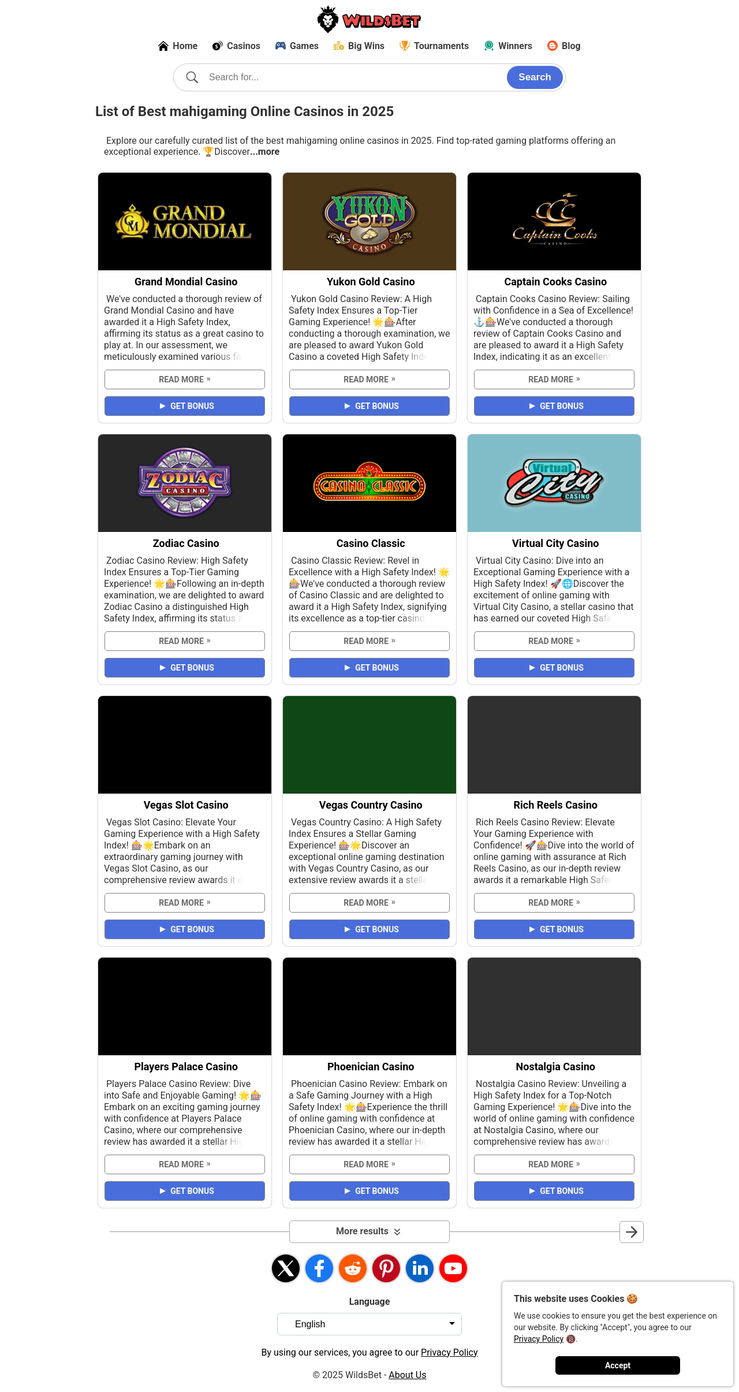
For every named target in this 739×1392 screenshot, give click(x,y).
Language (369, 1301)
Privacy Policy (538, 1338)
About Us (407, 1374)
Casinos (236, 45)
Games (297, 45)
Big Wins (359, 45)
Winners (508, 45)
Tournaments (434, 45)
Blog (564, 45)
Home (177, 45)
